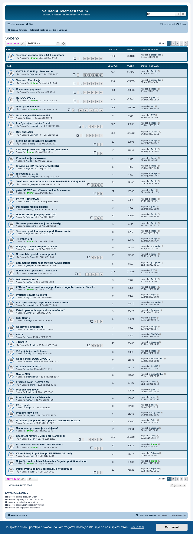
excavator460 (32, 361)
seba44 (154, 287)
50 (85, 92)
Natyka (29, 161)
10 (97, 135)
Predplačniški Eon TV (28, 366)
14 (93, 101)
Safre (28, 313)
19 (93, 75)
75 (93, 59)
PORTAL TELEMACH (28, 199)
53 (97, 92)
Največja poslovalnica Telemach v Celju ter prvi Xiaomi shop (51, 461)
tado (32, 472)
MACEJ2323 (32, 202)
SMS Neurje (23, 318)
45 (89, 84)
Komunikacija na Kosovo (31, 158)
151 (95, 110)
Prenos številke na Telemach (33, 397)
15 (97, 101)
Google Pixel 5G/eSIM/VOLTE (33, 358)
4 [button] (181, 43)
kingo (28, 407)
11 (101, 135)
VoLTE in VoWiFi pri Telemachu (34, 71)
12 (85, 101)
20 (97, 75)
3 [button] (177, 43)
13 (89, 101)
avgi (153, 106)
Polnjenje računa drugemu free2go (36, 246)
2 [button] (173, 43)
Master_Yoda (32, 209)
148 (80, 110)
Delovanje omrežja (27, 279)
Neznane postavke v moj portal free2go (39, 223)
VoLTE (20, 334)
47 (97, 84)
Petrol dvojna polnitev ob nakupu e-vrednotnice (44, 468)
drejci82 (154, 366)
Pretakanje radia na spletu (31, 294)
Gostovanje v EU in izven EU (33, 115)
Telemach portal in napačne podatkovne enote (43, 231)
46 (93, 84)
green (32, 92)
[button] (186, 43)
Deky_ (154, 382)
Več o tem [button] (137, 527)
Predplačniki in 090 (27, 389)
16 (101, 101)
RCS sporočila (24, 132)
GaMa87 (155, 132)
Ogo (32, 257)
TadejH (154, 71)
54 (101, 92)
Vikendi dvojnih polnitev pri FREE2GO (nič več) (44, 453)
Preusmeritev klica (27, 412)
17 (85, 75)
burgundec (31, 415)
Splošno (12, 38)
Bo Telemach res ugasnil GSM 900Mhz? (39, 444)
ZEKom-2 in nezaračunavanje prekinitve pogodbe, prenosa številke (55, 287)
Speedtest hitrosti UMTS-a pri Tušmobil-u (40, 435)
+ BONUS (21, 342)
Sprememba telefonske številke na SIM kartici (43, 262)
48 (101, 84)
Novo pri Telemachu (28, 106)
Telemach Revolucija (28, 80)
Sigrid (28, 297)
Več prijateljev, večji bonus (31, 351)
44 (85, 84)
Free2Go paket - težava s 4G (32, 382)
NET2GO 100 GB (25, 97)
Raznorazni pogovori (28, 89)
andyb (29, 369)
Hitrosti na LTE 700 (27, 173)
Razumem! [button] (172, 527)
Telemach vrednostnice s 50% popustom (40, 55)
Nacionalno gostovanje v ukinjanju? (37, 428)
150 (90, 110)
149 (85, 110)
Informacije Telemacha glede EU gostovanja (42, 149)
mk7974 (29, 282)
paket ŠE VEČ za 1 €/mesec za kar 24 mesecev (43, 190)
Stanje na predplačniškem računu (36, 140)
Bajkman (34, 74)
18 (89, 75)
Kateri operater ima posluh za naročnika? (40, 310)
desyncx (30, 423)
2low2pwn (155, 310)
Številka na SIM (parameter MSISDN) (37, 166)
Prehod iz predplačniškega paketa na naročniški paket (48, 420)
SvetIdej (34, 273)
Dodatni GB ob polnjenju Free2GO (36, 214)
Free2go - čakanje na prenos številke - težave (42, 302)
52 (93, 92)
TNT (153, 115)
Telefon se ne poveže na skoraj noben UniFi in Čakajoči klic (51, 181)
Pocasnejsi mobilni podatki (32, 206)
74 (89, 59)
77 (101, 59)
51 (89, 92)
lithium (33, 58)
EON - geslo (23, 405)
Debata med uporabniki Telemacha (36, 270)
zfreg (28, 337)
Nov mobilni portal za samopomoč (36, 254)
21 (101, 75)
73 (85, 59)
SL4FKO (155, 334)
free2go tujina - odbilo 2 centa (33, 123)
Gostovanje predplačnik (30, 326)
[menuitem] (29, 24)
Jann (153, 190)
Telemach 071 (24, 238)
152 (100, 110)
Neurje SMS (23, 374)
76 (97, 59)
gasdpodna (156, 55)
